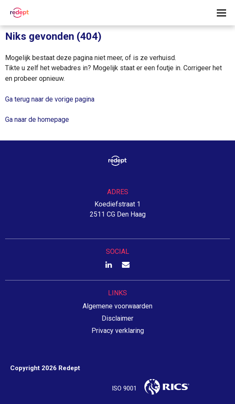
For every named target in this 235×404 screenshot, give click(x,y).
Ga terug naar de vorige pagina (49, 99)
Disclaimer (117, 318)
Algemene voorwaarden (117, 306)
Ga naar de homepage (37, 119)
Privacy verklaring (117, 331)
